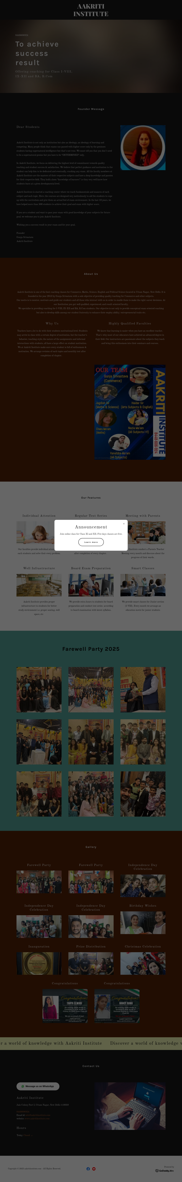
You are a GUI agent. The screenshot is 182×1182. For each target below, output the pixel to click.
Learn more (91, 542)
